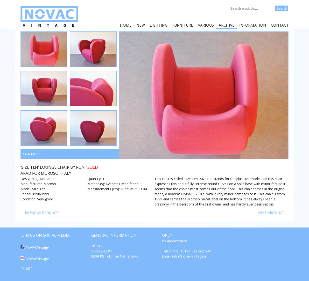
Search (281, 8)
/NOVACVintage (35, 247)
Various (206, 25)
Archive (226, 25)
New (140, 25)
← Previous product (39, 212)
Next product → (273, 212)
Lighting (159, 25)
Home (126, 25)
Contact (280, 25)
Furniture (182, 25)
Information (252, 25)
